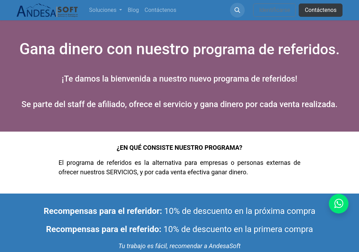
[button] (237, 10)
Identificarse (274, 10)
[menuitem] (105, 10)
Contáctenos (321, 10)
